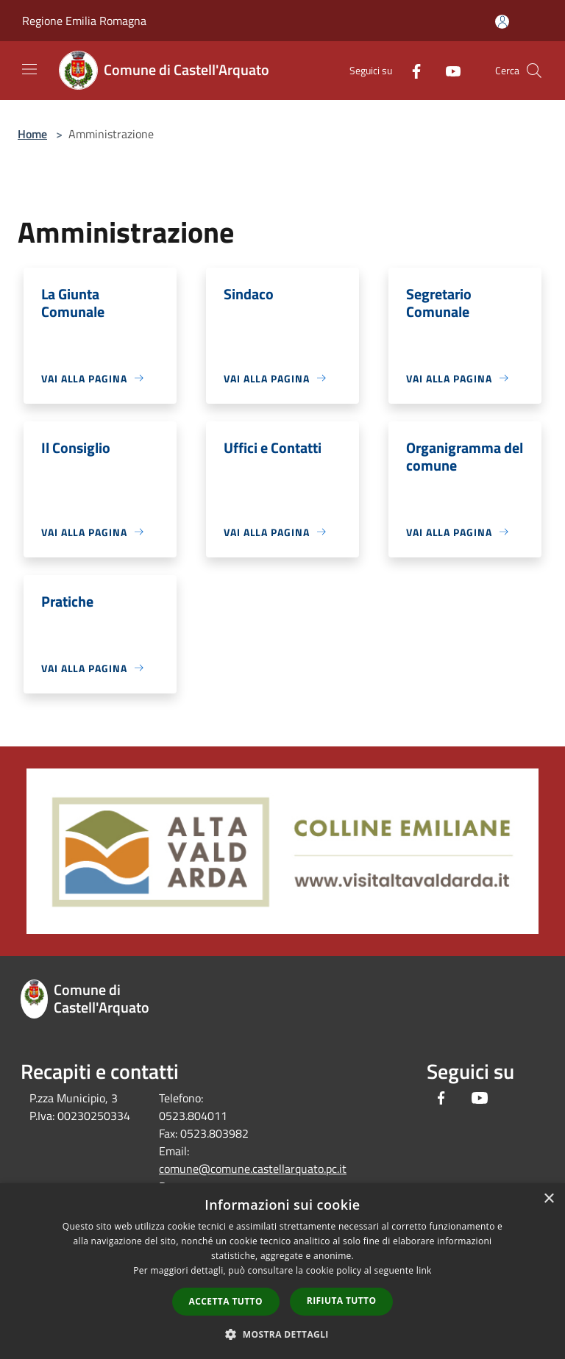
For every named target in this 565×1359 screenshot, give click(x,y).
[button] (282, 1334)
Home (32, 134)
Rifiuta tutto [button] (342, 1300)
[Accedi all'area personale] (502, 21)
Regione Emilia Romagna (84, 20)
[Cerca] (534, 70)
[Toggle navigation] (29, 69)
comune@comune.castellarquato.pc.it (253, 1168)
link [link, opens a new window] (424, 1270)
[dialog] (282, 1271)
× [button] (548, 1199)
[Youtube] (447, 70)
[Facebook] (410, 70)
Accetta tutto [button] (226, 1301)
